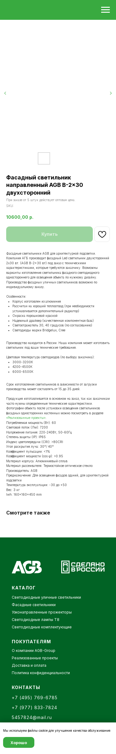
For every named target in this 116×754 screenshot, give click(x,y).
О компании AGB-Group (33, 650)
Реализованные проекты (35, 658)
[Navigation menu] (105, 10)
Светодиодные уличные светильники (46, 597)
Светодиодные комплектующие (42, 627)
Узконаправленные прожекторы (42, 612)
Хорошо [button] (19, 742)
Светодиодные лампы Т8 (35, 619)
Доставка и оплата (29, 665)
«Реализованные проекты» (25, 418)
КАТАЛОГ (24, 587)
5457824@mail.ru (32, 717)
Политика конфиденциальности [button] (41, 672)
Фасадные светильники (34, 604)
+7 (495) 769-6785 (35, 697)
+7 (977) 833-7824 (34, 707)
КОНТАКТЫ (26, 687)
